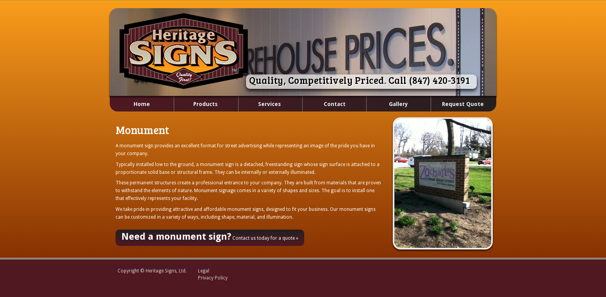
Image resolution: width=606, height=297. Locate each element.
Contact (335, 104)
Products (196, 104)
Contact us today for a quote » (209, 236)
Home (142, 104)
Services (260, 104)
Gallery (398, 104)
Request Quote (463, 104)
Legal (203, 271)
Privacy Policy (213, 278)
